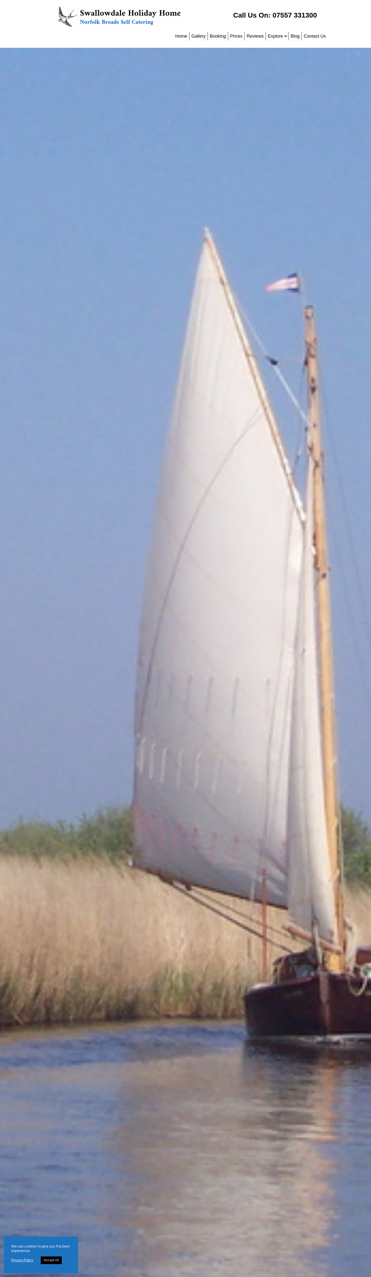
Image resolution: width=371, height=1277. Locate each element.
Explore (275, 36)
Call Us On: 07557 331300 (275, 15)
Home (181, 36)
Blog (295, 36)
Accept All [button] (51, 1260)
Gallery (198, 36)
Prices (236, 36)
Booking (218, 36)
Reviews (255, 36)
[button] (285, 36)
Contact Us (315, 36)
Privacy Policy (22, 1260)
